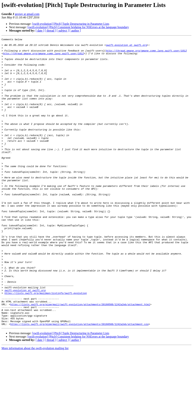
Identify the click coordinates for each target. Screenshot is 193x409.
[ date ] (40, 30)
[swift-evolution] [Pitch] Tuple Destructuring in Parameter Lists (70, 23)
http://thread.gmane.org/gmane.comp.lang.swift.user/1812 (146, 53)
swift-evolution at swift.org (126, 46)
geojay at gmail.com (27, 14)
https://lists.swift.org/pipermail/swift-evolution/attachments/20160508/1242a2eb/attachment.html (80, 358)
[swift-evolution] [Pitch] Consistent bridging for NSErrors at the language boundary (78, 27)
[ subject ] (63, 30)
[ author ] (75, 30)
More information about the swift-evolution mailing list (35, 405)
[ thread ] (50, 30)
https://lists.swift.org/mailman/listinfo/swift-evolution (46, 344)
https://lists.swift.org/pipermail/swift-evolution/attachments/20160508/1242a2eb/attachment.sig (79, 381)
